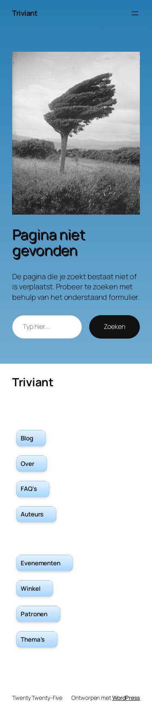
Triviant (24, 13)
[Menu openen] (135, 13)
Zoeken (114, 326)
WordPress (126, 697)
